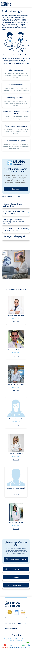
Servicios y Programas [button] (13, 623)
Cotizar (28, 646)
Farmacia (11, 646)
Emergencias (5, 646)
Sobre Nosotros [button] (11, 629)
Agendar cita (17, 646)
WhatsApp (23, 646)
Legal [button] (7, 618)
